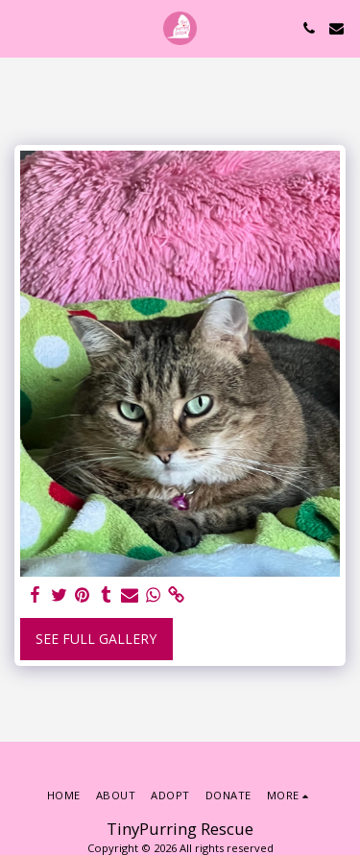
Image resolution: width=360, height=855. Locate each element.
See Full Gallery (96, 638)
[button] (21, 27)
